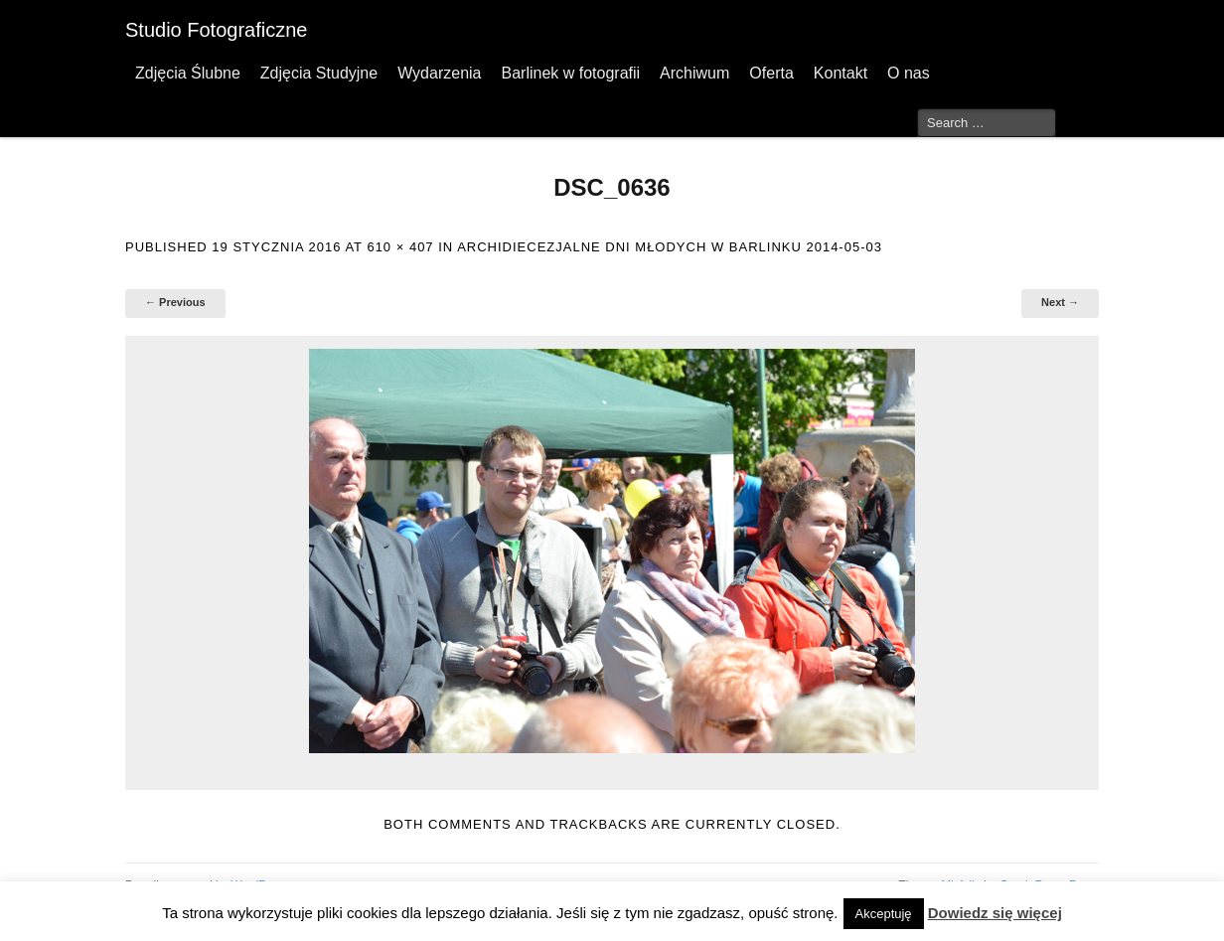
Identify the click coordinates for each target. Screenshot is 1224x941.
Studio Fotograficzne (216, 30)
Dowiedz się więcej (995, 912)
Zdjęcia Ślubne (187, 73)
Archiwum (694, 73)
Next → (1060, 302)
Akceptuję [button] (883, 913)
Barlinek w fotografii (570, 73)
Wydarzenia (439, 73)
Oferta (771, 73)
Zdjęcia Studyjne (319, 73)
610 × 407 (400, 246)
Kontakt (840, 73)
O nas (908, 73)
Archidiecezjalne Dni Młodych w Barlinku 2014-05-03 (669, 246)
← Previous (175, 302)
